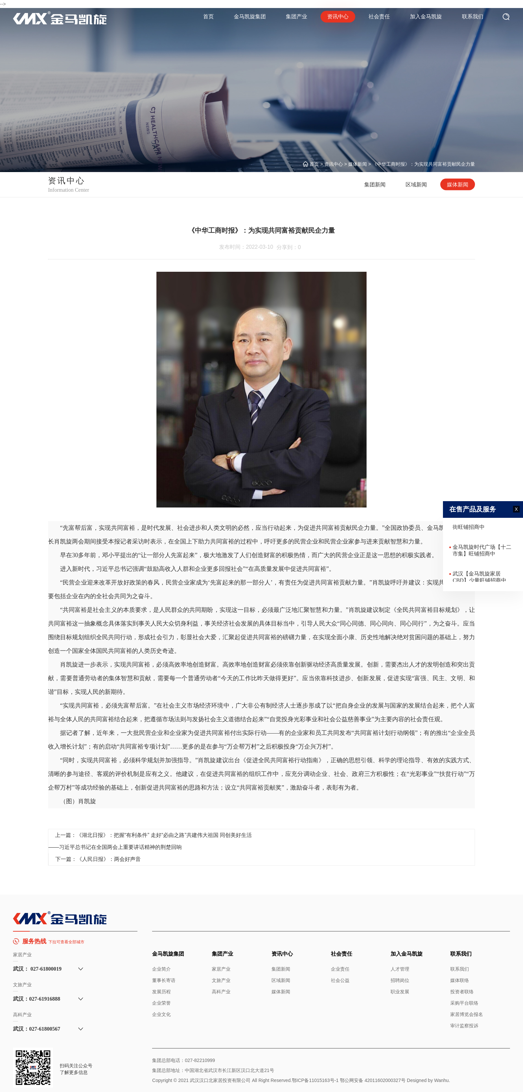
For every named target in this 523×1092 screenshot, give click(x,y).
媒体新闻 (357, 164)
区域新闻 (416, 184)
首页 (208, 16)
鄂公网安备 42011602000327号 (373, 1080)
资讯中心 (338, 17)
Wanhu (441, 1080)
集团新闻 (375, 184)
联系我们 (472, 16)
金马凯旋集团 (250, 16)
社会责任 (379, 16)
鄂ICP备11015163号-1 (315, 1080)
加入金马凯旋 (426, 16)
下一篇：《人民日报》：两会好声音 (98, 859)
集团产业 (296, 16)
